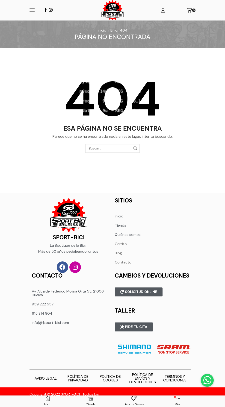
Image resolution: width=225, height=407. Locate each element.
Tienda (120, 225)
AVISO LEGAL (46, 378)
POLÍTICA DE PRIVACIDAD (78, 378)
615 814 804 (42, 313)
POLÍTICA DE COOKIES (110, 378)
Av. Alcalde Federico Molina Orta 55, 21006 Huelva (68, 293)
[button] (207, 380)
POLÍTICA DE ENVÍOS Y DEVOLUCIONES (142, 378)
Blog (118, 253)
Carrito (121, 243)
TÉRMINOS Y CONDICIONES (175, 378)
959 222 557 (43, 304)
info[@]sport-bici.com (50, 322)
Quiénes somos (128, 234)
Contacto (123, 262)
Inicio (102, 30)
